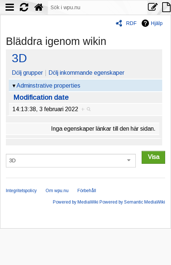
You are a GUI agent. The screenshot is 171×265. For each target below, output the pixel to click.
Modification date (41, 97)
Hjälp (157, 23)
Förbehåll (86, 190)
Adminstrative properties (48, 85)
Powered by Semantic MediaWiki (132, 202)
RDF (131, 23)
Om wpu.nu (57, 190)
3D (19, 58)
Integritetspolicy (21, 190)
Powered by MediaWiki (75, 202)
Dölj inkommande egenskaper (86, 73)
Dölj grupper (27, 73)
